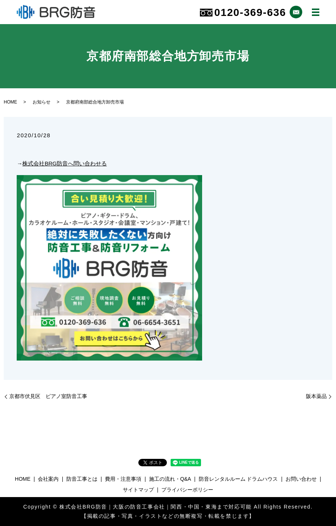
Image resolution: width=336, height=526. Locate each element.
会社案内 (48, 479)
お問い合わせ (301, 479)
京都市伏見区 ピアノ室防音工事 (48, 396)
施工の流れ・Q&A (170, 479)
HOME (10, 102)
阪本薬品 (316, 396)
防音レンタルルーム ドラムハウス (238, 479)
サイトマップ (138, 490)
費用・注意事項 (123, 479)
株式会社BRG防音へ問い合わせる (64, 163)
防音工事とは (82, 479)
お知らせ (41, 102)
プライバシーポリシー (187, 490)
